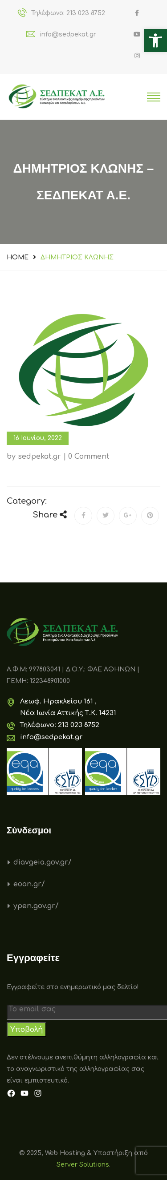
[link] (155, 40)
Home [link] (18, 257)
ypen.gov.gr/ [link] (36, 906)
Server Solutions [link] (83, 1164)
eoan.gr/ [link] (29, 884)
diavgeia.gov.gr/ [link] (42, 862)
